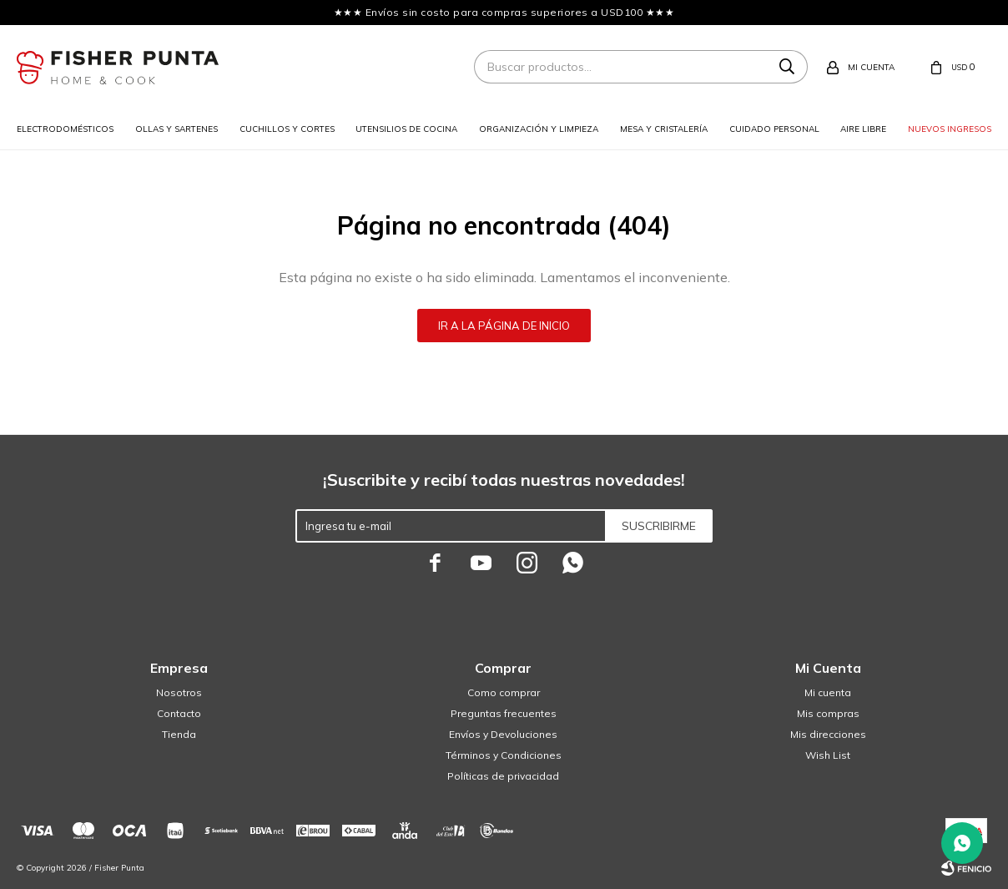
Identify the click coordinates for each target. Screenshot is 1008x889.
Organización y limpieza (538, 129)
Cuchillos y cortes (287, 129)
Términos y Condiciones (504, 755)
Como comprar (503, 692)
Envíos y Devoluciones (503, 734)
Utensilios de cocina (406, 129)
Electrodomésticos (65, 129)
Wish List (827, 755)
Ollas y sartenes (176, 129)
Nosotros (179, 692)
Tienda (179, 734)
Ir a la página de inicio (504, 325)
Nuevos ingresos (949, 129)
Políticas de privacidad (503, 776)
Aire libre (863, 129)
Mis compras (828, 713)
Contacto (179, 713)
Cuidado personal (774, 129)
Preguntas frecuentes (504, 713)
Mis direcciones (828, 734)
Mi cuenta (827, 692)
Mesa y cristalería (664, 129)
